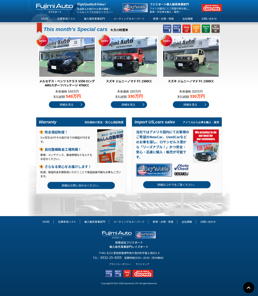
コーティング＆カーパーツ (128, 18)
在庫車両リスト (66, 18)
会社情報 (187, 18)
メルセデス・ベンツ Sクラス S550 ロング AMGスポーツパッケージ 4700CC (67, 83)
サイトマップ (142, 264)
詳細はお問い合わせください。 (81, 185)
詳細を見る (67, 104)
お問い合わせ (209, 18)
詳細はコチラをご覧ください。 (176, 185)
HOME (45, 18)
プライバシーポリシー (120, 264)
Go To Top (248, 287)
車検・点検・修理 (163, 18)
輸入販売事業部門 (94, 18)
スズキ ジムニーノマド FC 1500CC (129, 81)
